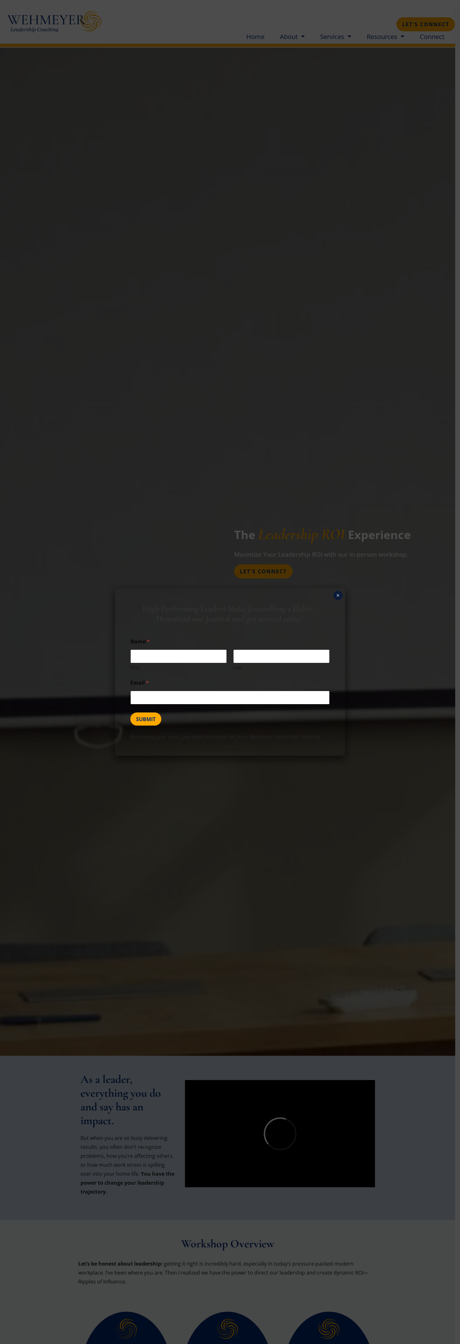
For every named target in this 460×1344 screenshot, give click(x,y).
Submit (146, 719)
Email (139, 683)
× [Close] (338, 595)
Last (237, 667)
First (135, 667)
